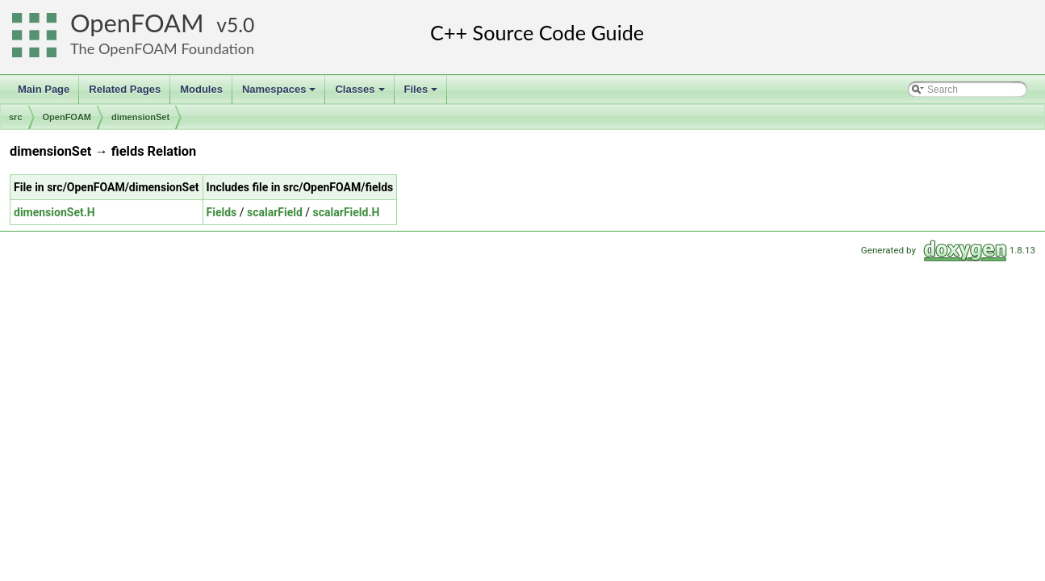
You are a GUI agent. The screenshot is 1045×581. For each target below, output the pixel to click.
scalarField (275, 212)
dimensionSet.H (54, 212)
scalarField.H (346, 212)
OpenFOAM (137, 23)
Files (422, 93)
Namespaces (280, 93)
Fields (222, 212)
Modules (201, 89)
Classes (361, 93)
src (16, 117)
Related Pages (125, 89)
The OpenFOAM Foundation (162, 48)
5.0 (240, 24)
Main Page (43, 89)
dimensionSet (140, 117)
